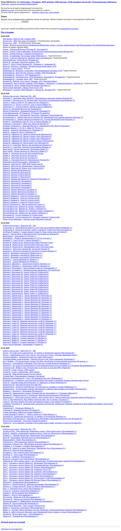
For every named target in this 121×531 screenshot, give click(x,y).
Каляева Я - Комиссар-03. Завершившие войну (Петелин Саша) (28, 247)
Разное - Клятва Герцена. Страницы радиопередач (23, 54)
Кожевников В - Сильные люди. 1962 (17, 79)
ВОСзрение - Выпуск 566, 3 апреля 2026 (19, 39)
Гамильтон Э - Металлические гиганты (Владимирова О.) (26, 442)
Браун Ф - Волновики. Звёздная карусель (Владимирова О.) (26, 438)
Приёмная (5, 4)
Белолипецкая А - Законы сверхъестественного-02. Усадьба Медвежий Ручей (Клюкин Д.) (39, 119)
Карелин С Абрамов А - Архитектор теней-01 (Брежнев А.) (26, 264)
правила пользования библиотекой (23, 4)
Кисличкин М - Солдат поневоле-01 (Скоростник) (23, 215)
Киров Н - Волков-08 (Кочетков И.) (17, 170)
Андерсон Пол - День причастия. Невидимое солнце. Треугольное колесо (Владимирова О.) (40, 431)
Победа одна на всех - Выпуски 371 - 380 (19, 351)
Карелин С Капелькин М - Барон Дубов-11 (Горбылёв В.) (26, 293)
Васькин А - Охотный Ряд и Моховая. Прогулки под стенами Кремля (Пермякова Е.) (37, 363)
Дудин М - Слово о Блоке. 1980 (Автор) (19, 370)
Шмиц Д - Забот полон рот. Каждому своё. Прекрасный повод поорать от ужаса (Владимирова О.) (42, 512)
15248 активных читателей (79, 2)
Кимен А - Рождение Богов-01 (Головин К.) (20, 156)
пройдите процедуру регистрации (45, 12)
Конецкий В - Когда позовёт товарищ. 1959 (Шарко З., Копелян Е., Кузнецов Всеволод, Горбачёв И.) (43, 83)
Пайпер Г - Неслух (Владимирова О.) (18, 495)
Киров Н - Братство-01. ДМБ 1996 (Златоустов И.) (23, 164)
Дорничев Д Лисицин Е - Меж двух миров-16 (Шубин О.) (26, 124)
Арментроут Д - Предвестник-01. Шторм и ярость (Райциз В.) (28, 107)
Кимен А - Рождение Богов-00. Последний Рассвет (23, 153)
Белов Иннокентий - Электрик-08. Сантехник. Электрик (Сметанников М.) (33, 115)
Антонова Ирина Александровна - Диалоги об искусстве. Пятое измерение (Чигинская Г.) (39, 359)
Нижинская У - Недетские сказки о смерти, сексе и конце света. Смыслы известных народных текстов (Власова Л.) (49, 397)
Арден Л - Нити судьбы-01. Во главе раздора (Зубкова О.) (26, 102)
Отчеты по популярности (11, 529)
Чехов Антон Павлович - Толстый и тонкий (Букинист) (25, 421)
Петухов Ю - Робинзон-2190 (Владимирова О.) (21, 497)
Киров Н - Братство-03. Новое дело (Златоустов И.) (23, 168)
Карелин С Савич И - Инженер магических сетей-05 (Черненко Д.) (29, 330)
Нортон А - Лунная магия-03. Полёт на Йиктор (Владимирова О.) (29, 486)
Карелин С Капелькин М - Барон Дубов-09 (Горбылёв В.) (26, 289)
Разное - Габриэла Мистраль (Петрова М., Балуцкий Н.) (25, 49)
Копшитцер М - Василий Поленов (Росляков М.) (22, 385)
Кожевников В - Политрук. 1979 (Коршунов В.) (22, 75)
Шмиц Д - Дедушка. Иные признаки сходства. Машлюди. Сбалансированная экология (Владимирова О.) (45, 510)
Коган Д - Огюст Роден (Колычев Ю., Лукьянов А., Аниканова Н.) (29, 64)
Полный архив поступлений (13, 522)
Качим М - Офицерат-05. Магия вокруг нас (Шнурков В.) (26, 143)
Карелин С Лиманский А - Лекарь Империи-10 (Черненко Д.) (27, 310)
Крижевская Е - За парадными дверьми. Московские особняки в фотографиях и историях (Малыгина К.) (45, 389)
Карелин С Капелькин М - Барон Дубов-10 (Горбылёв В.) (26, 291)
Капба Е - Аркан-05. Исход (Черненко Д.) (19, 132)
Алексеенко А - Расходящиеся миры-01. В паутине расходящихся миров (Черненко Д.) (37, 228)
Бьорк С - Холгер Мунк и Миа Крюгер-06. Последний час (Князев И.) (31, 234)
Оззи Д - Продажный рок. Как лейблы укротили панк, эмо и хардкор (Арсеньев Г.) (36, 400)
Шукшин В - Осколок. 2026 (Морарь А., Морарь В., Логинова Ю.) (29, 90)
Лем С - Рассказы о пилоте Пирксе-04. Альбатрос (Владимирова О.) (30, 472)
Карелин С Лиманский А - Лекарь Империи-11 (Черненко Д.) (27, 313)
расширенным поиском (69, 29)
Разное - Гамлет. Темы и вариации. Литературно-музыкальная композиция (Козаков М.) (38, 51)
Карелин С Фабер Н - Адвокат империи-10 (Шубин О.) (25, 338)
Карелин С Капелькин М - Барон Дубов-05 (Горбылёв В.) (26, 281)
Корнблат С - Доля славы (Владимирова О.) (20, 455)
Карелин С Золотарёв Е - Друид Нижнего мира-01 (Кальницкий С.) (30, 268)
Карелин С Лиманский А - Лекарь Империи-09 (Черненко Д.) (27, 308)
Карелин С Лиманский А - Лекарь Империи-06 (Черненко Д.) (27, 302)
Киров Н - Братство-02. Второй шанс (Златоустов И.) (24, 166)
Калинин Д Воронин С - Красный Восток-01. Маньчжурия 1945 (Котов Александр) (36, 126)
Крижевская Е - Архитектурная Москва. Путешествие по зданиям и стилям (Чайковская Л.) (39, 387)
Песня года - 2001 (10, 43)
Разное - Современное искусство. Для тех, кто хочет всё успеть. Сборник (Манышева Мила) (40, 355)
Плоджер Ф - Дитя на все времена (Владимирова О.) (24, 499)
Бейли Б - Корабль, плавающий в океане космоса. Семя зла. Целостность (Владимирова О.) (39, 433)
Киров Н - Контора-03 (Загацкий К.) (17, 185)
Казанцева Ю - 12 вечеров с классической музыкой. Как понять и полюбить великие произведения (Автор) (46, 380)
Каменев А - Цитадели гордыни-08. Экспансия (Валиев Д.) (26, 249)
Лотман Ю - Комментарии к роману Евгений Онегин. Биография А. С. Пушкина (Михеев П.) (40, 393)
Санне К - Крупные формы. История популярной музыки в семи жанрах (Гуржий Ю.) (37, 402)
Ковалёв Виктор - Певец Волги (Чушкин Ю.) (21, 60)
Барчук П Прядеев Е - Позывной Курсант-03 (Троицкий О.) (26, 111)
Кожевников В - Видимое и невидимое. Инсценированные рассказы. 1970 (32, 71)
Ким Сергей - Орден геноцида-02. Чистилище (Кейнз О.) (25, 149)
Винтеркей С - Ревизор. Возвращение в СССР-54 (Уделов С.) (27, 238)
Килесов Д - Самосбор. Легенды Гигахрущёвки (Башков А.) (27, 147)
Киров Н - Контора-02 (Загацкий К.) (17, 183)
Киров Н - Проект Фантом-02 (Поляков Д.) (20, 192)
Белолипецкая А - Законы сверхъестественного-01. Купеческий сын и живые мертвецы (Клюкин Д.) (43, 117)
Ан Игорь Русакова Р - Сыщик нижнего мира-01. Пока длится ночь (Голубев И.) (35, 232)
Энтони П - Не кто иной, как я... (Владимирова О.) (23, 514)
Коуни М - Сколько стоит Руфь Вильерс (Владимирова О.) (26, 459)
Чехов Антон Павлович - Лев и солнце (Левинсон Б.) (24, 506)
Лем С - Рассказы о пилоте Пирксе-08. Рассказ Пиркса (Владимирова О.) (32, 480)
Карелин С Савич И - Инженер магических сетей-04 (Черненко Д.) (29, 327)
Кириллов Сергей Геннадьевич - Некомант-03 (21, 162)
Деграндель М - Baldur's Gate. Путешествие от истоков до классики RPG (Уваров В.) (37, 368)
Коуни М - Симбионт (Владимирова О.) (19, 457)
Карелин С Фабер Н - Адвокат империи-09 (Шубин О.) (25, 336)
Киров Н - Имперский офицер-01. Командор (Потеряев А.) (26, 179)
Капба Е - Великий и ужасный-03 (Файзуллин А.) (22, 257)
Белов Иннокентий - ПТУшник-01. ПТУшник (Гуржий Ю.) (26, 113)
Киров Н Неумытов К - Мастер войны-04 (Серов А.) (24, 204)
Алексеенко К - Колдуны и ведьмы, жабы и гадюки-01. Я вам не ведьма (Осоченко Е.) (37, 230)
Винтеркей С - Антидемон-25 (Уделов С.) (19, 236)
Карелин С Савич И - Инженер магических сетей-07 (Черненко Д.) (29, 334)
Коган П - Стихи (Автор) (13, 68)
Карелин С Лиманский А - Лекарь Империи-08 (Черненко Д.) (27, 306)
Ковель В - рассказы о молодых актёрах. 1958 (21, 62)
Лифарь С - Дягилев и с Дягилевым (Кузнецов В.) (23, 391)
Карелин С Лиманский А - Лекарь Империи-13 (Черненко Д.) (27, 317)
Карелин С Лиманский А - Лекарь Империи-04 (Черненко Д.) (27, 298)
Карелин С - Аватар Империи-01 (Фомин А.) (21, 259)
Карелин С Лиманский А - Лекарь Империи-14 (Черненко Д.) (27, 319)
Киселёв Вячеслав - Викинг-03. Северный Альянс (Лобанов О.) (28, 211)
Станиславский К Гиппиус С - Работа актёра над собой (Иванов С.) (30, 414)
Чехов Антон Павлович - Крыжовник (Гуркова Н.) (23, 344)
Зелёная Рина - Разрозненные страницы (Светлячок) (24, 376)
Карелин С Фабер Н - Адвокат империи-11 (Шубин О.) (25, 340)
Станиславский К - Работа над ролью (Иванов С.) (23, 412)
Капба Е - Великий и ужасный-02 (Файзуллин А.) (22, 255)
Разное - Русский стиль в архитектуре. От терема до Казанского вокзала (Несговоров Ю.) (39, 353)
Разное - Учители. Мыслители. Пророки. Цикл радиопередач (27, 58)
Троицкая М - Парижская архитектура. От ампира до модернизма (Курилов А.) (34, 417)
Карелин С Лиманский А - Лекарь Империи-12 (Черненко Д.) (27, 315)
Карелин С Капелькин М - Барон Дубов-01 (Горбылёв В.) (26, 272)
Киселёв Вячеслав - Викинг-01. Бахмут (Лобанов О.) (24, 207)
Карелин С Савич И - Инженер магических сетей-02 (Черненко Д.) (29, 323)
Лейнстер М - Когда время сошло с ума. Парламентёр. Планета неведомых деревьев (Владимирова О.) (44, 461)
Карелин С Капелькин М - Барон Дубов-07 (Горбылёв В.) (26, 285)
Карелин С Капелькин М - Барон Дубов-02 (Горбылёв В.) (26, 274)
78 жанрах (36, 2)
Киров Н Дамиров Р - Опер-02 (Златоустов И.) (21, 198)
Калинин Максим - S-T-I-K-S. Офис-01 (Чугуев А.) (23, 128)
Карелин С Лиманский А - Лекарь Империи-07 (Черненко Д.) (27, 304)
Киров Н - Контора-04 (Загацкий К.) (17, 187)
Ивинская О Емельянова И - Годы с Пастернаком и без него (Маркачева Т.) (33, 378)
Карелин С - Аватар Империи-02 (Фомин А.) (21, 262)
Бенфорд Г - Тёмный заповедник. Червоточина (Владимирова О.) (29, 435)
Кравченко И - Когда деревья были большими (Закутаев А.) (27, 85)
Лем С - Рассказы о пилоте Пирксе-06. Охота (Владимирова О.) (28, 476)
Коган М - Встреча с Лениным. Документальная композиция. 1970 (29, 66)
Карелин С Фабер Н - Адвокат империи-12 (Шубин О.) (25, 342)
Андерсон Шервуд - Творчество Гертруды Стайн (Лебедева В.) (28, 357)
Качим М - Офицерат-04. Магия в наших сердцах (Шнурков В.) (28, 141)
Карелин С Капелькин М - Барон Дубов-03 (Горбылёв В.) (26, 276)
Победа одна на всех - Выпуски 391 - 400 (19, 96)
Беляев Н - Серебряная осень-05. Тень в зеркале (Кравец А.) (27, 122)
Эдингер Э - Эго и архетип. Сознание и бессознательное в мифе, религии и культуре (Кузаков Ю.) (42, 423)
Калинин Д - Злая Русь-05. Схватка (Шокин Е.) (22, 240)
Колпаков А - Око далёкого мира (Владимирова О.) (23, 452)
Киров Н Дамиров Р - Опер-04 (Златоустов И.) (21, 202)
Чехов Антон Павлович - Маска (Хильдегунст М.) (23, 88)
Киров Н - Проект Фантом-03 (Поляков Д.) (20, 194)
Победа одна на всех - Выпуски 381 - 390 (19, 226)
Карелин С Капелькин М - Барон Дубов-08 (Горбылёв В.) (26, 287)
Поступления (7, 32)
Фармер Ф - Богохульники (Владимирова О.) (21, 503)
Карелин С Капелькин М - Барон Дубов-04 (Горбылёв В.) (26, 279)
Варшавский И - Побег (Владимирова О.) (19, 440)
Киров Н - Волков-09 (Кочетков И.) (17, 173)
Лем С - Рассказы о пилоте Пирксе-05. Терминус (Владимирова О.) (30, 474)
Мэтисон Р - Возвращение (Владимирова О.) (21, 482)
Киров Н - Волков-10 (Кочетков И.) (17, 175)
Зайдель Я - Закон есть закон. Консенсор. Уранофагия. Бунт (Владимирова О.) (34, 448)
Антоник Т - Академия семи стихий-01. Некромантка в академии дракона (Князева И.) (37, 98)
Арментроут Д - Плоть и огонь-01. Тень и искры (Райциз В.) (27, 105)
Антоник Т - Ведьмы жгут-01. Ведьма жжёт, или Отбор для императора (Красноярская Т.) (39, 100)
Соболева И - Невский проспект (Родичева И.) (21, 410)
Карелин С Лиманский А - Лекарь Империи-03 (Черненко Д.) (27, 296)
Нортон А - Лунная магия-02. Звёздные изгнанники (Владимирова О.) (31, 484)
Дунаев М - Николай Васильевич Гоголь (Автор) (22, 374)
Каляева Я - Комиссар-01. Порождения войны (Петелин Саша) (28, 242)
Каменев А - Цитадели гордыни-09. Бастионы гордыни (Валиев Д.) (30, 251)
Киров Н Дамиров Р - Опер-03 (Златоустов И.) (21, 200)
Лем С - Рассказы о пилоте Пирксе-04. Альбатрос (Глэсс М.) (27, 469)
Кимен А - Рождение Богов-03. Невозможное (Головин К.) (26, 160)
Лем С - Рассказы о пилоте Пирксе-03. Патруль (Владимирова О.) (29, 467)
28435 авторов (48, 2)
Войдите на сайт (7, 10)
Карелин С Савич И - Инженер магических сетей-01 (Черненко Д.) (29, 321)
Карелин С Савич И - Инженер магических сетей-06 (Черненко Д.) (29, 332)
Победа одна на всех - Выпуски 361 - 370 (19, 429)
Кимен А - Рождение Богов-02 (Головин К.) (20, 158)
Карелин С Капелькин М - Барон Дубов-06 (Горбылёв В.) (26, 283)
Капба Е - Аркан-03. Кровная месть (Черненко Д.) (23, 130)
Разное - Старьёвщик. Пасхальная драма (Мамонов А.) (25, 56)
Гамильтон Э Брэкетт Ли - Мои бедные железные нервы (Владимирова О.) (33, 444)
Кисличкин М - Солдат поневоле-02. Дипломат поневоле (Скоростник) (31, 217)
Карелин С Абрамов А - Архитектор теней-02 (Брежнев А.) (26, 266)
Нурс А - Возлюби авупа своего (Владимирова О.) (23, 489)
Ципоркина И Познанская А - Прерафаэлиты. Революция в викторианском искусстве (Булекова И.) (42, 419)
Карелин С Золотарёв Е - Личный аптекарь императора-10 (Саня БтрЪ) (31, 270)
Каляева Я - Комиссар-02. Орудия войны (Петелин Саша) (26, 245)
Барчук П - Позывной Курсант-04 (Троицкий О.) (22, 109)
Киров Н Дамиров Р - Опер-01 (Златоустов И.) (21, 196)
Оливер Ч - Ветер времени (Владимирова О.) (21, 493)
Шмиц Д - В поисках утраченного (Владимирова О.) (24, 508)
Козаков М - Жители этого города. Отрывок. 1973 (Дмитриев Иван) (30, 81)
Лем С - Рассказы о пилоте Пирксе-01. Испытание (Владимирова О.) (30, 463)
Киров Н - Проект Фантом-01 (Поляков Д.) (20, 190)
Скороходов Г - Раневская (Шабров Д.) (18, 408)
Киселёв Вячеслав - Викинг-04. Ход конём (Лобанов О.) (25, 213)
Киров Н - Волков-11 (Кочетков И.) (17, 177)
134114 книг (25, 2)
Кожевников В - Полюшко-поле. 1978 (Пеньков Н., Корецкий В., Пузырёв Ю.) (34, 77)
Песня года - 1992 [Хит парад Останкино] (19, 41)
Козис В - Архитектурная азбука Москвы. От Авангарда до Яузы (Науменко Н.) (35, 383)
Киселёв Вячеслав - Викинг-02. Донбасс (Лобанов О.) (24, 209)
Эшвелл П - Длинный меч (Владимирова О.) (20, 516)
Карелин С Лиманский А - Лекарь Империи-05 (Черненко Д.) (27, 300)
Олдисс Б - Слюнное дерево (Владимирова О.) (21, 491)
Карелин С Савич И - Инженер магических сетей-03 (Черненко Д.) (29, 325)
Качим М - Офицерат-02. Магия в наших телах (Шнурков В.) (27, 136)
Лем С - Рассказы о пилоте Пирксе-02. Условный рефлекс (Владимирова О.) (33, 465)
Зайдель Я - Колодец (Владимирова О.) (18, 450)
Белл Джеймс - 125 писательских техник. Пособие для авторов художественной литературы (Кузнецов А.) (45, 361)
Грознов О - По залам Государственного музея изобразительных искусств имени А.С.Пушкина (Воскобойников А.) (49, 366)
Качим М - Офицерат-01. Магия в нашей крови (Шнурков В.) (27, 134)
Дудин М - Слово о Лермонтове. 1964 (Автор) (21, 372)
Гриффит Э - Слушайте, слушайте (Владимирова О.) (24, 446)
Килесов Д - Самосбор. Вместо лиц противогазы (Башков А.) (27, 145)
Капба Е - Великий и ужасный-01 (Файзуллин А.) (22, 253)
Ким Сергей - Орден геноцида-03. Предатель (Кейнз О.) (25, 151)
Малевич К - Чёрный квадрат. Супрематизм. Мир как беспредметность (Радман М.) (36, 395)
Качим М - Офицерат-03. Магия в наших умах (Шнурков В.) (27, 139)
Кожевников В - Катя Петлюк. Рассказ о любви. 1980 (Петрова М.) (29, 73)
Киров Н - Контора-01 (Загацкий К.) (17, 181)
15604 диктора (60, 2)
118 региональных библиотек (104, 2)
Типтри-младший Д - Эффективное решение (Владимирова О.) (28, 501)
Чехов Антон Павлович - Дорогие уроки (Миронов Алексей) (27, 219)
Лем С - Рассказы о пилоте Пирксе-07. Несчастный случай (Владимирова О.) (34, 478)
